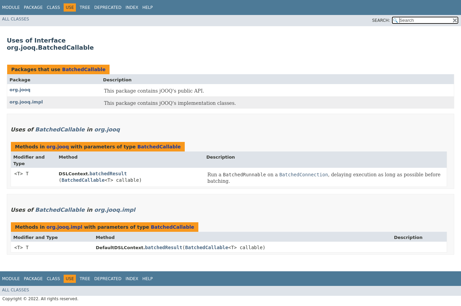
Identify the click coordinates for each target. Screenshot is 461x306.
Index (132, 7)
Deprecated (107, 7)
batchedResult (108, 173)
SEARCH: (381, 20)
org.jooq (20, 89)
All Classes (15, 19)
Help (147, 7)
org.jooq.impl (26, 101)
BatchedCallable (83, 69)
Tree (85, 7)
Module (11, 7)
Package (33, 7)
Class (53, 7)
